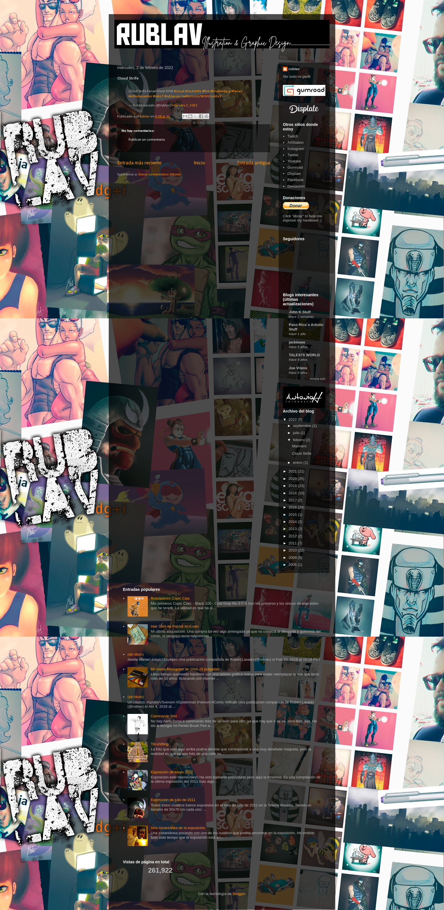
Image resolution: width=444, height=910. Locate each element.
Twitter (292, 155)
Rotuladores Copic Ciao (170, 598)
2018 (293, 493)
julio (297, 433)
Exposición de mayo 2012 (172, 772)
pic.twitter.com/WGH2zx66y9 (198, 96)
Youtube (294, 161)
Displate (294, 173)
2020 (293, 479)
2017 (293, 500)
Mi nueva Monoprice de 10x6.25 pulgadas (185, 669)
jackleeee (297, 342)
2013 (293, 529)
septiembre (302, 426)
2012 (293, 536)
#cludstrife (193, 91)
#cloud (179, 91)
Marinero (299, 446)
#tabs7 (158, 96)
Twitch (292, 136)
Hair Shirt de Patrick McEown (174, 626)
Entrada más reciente (139, 163)
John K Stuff (300, 312)
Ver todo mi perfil (297, 76)
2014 (293, 522)
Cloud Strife (301, 453)
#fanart (236, 91)
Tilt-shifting (159, 744)
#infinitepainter (140, 96)
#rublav (170, 96)
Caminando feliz (164, 716)
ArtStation (295, 142)
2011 (293, 543)
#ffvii (206, 91)
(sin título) (135, 654)
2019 (293, 486)
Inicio (199, 163)
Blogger (239, 894)
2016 (293, 507)
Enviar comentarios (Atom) (159, 174)
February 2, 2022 (185, 105)
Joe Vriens (298, 368)
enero (298, 462)
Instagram (295, 149)
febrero (299, 440)
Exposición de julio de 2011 (173, 800)
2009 (293, 557)
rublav (294, 69)
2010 (293, 550)
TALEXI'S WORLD (304, 355)
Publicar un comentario (147, 139)
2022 (293, 419)
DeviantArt (296, 186)
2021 (293, 471)
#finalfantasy (220, 91)
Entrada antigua (253, 163)
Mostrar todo (317, 378)
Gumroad (295, 167)
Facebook (295, 180)
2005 (293, 565)
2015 (293, 514)
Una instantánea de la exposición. (178, 828)
